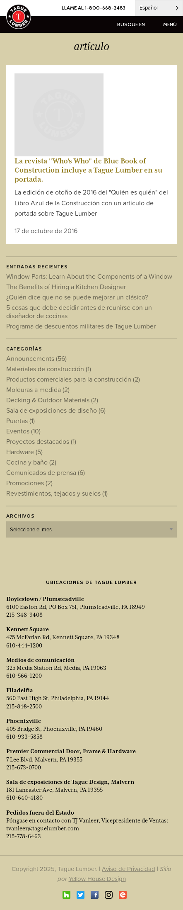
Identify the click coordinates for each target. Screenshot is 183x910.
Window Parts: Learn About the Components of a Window (89, 276)
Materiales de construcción (48, 369)
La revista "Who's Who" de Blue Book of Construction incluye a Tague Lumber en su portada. (88, 170)
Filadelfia (19, 690)
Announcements (36, 358)
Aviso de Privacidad (128, 869)
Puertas (20, 420)
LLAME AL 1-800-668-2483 (93, 8)
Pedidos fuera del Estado (40, 812)
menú (170, 24)
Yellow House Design (97, 878)
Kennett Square (27, 629)
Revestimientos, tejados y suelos (57, 493)
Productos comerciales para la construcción (73, 379)
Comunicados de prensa (45, 472)
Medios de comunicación (40, 660)
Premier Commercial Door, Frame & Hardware (71, 751)
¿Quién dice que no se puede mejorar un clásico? (77, 297)
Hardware (24, 452)
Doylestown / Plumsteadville (45, 599)
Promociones (29, 483)
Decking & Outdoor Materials (52, 400)
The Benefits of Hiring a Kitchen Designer (66, 286)
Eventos (23, 431)
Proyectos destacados (41, 441)
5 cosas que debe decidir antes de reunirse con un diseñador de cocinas (79, 311)
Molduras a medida (38, 389)
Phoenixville (23, 721)
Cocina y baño (31, 462)
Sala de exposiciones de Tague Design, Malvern (70, 782)
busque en (131, 24)
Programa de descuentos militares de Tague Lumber (81, 326)
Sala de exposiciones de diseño (56, 410)
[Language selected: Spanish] (159, 8)
